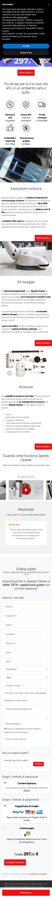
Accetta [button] (26, 46)
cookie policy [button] (22, 17)
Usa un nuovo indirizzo (15, 739)
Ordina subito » (26, 72)
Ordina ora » (26, 892)
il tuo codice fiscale (15, 700)
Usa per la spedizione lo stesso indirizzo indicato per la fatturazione (22, 730)
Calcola (7, 700)
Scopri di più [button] (26, 53)
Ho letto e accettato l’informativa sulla (25, 693)
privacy (43, 693)
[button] (48, 4)
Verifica (38, 764)
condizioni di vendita (37, 874)
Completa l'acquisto (15, 862)
